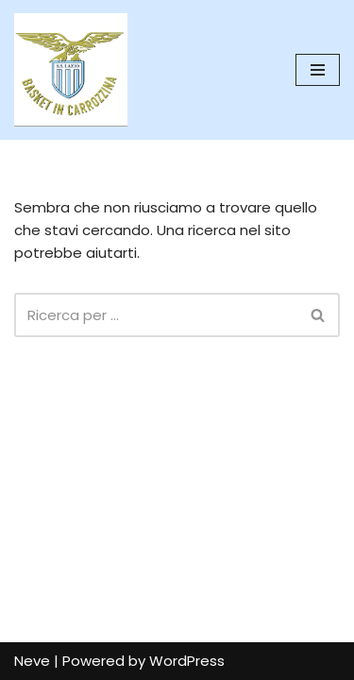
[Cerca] (155, 315)
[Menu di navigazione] (317, 70)
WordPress (187, 661)
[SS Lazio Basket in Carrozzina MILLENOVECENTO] (70, 70)
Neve (32, 661)
